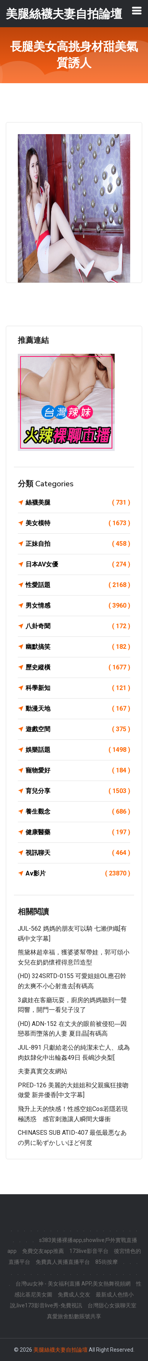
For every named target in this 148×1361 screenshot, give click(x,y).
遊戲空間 (78, 729)
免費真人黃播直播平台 (63, 1262)
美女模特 (78, 523)
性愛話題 (78, 585)
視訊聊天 (78, 852)
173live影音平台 (88, 1251)
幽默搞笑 (78, 646)
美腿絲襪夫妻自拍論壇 (60, 1350)
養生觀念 (78, 811)
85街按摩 (106, 1262)
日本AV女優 (78, 564)
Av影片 (78, 873)
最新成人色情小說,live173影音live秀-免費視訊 (72, 1300)
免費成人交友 (74, 1294)
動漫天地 (78, 708)
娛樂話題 (78, 749)
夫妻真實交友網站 (42, 1071)
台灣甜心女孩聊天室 (112, 1305)
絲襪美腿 (78, 502)
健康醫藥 (78, 832)
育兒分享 (78, 791)
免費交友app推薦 (43, 1251)
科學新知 (78, 688)
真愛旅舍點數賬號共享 (74, 1316)
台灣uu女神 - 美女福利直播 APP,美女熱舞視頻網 (73, 1284)
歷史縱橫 (78, 667)
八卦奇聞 (78, 626)
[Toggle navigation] (136, 10)
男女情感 (78, 605)
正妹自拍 (78, 543)
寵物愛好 (78, 770)
